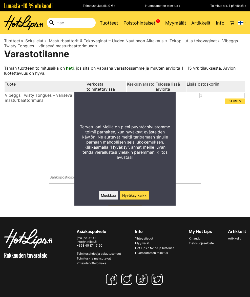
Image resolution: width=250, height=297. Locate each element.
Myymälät (175, 23)
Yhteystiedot (144, 238)
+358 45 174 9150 (89, 245)
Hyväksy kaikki (134, 195)
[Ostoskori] (232, 23)
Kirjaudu (194, 238)
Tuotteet (109, 23)
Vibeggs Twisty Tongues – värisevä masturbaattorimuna (38, 98)
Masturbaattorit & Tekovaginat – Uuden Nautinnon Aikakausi (108, 40)
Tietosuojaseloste (201, 243)
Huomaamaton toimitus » (162, 6)
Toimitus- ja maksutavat (94, 258)
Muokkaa (108, 195)
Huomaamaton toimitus (151, 253)
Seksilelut (36, 40)
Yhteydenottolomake (91, 263)
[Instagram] (127, 279)
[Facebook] (112, 279)
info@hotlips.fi (87, 242)
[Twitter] (158, 279)
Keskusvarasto (141, 84)
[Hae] (71, 23)
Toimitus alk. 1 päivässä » (228, 6)
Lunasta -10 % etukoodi (28, 6)
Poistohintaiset (139, 23)
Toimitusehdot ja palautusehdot (99, 253)
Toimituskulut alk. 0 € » (99, 6)
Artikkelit (201, 23)
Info (220, 23)
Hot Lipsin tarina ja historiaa (154, 248)
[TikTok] (143, 279)
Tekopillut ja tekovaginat (195, 40)
